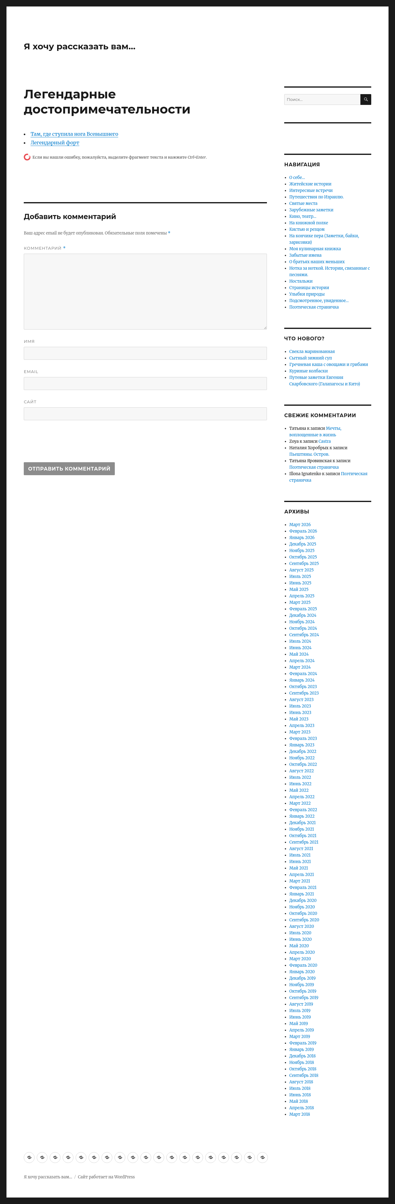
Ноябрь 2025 (302, 550)
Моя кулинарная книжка (315, 248)
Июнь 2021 (300, 861)
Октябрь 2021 (303, 835)
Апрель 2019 (301, 1030)
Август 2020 (301, 926)
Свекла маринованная (312, 351)
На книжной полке (308, 223)
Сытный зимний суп (310, 358)
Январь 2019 (301, 1049)
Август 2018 (301, 1082)
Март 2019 (299, 1036)
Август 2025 (301, 570)
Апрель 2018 (301, 1108)
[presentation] (71, 444)
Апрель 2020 (302, 952)
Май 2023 (299, 719)
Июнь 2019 (300, 1017)
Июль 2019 (300, 1010)
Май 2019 (298, 1023)
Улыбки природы (307, 294)
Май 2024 (299, 654)
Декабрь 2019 (302, 978)
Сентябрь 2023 (304, 693)
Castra (324, 441)
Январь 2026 (302, 537)
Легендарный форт (55, 142)
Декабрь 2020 (303, 900)
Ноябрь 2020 (302, 907)
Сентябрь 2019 (303, 997)
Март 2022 (300, 803)
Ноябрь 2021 (301, 829)
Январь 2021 (301, 894)
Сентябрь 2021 (303, 842)
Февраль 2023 (303, 738)
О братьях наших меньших (317, 261)
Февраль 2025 (303, 609)
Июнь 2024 (300, 647)
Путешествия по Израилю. (316, 197)
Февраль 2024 (303, 673)
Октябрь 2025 (303, 557)
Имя (29, 341)
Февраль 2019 (303, 1043)
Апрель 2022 (302, 796)
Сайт (30, 401)
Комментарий (45, 248)
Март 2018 (299, 1114)
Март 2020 (300, 958)
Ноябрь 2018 (301, 1062)
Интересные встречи (311, 190)
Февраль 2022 (303, 809)
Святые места (303, 203)
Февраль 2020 (303, 965)
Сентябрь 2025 (304, 563)
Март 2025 (300, 602)
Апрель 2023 (301, 725)
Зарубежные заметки (311, 210)
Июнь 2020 (300, 939)
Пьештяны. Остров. (309, 454)
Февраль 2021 (303, 887)
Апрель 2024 (302, 660)
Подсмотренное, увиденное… (319, 300)
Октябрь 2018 (303, 1069)
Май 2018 (298, 1101)
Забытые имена (305, 255)
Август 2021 (301, 848)
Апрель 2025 (302, 596)
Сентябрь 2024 (304, 634)
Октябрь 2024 (303, 628)
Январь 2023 (301, 745)
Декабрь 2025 (302, 544)
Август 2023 (301, 699)
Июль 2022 (300, 777)
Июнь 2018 (300, 1095)
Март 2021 (299, 881)
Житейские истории (310, 184)
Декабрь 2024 (303, 615)
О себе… (297, 177)
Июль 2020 (300, 933)
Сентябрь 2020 (304, 920)
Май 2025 (299, 589)
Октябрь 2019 (303, 991)
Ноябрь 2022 (302, 758)
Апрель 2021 (301, 874)
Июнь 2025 (300, 583)
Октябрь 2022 (303, 764)
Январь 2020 (302, 971)
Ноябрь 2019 (301, 984)
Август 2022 (301, 771)
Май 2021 (298, 868)
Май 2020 (299, 946)
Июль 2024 (300, 641)
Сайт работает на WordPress (106, 1177)
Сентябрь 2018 (303, 1075)
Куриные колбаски (308, 371)
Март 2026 (300, 524)
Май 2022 (299, 790)
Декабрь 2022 (303, 751)
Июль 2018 (300, 1088)
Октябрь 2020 (303, 913)
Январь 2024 (302, 680)
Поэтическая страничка (314, 307)
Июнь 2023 (300, 712)
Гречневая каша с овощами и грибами (328, 364)
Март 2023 (300, 732)
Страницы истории (309, 287)
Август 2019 (301, 1004)
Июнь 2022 (300, 784)
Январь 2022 (302, 816)
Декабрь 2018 (302, 1056)
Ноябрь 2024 (302, 622)
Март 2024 (300, 667)
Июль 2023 (300, 706)
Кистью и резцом (307, 229)
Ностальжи (301, 281)
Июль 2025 (300, 576)
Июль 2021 (300, 855)
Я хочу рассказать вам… (79, 46)
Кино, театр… (303, 216)
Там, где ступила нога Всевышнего (74, 134)
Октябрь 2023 (303, 686)
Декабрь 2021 (302, 822)
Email (31, 371)
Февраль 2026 (303, 531)
